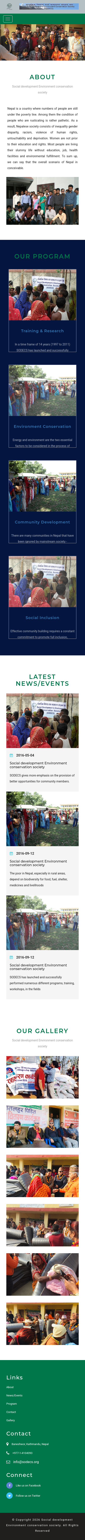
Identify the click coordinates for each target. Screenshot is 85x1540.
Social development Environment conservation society (38, 765)
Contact (11, 1412)
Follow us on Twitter (23, 1495)
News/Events (14, 1395)
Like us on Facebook (23, 1485)
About (10, 1387)
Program (11, 1403)
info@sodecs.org (26, 1462)
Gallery (10, 1420)
